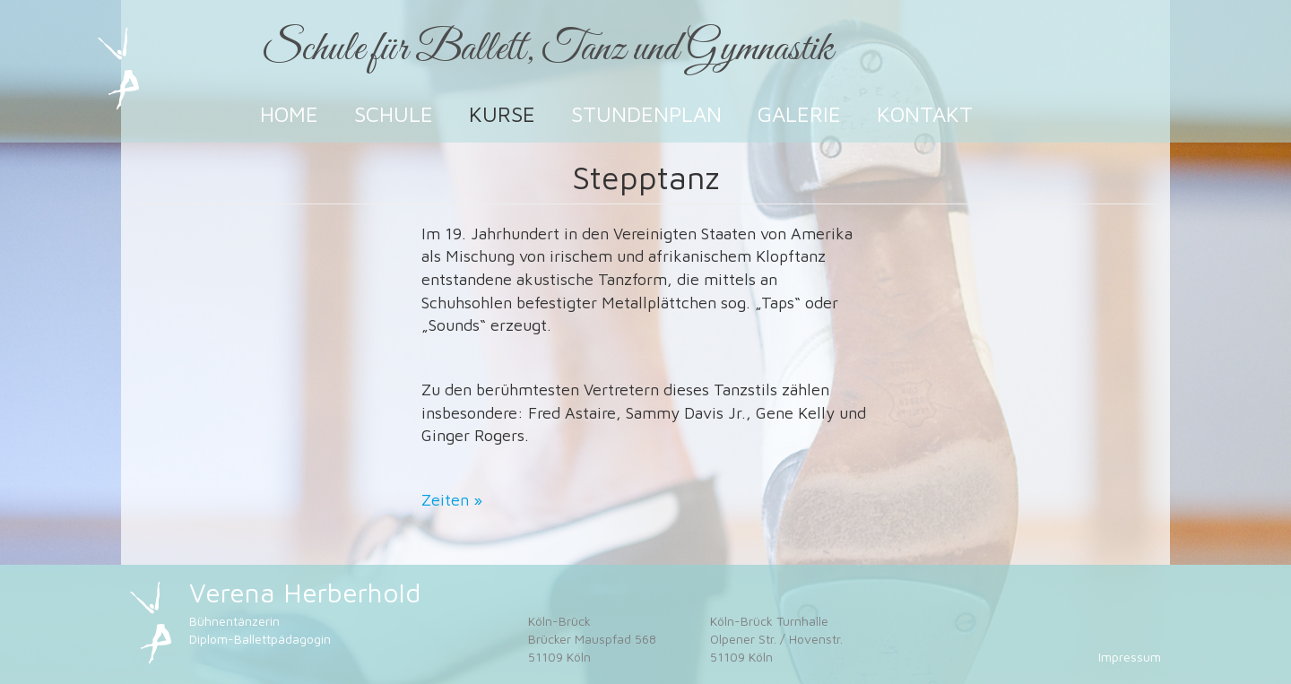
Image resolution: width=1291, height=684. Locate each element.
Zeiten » (451, 499)
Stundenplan (646, 113)
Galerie (799, 113)
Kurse (502, 113)
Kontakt (925, 113)
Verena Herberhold (304, 592)
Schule (393, 113)
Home (289, 113)
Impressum (1129, 656)
